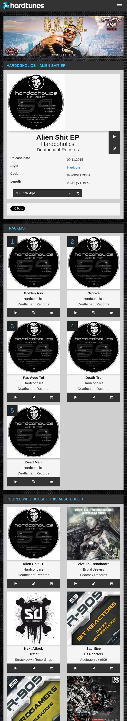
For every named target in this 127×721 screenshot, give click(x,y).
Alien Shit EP (33, 564)
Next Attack (33, 648)
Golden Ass (33, 293)
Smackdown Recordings (33, 659)
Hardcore (73, 167)
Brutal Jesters (93, 569)
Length (15, 181)
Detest (33, 654)
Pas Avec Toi (33, 377)
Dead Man (33, 462)
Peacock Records (93, 575)
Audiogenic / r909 (93, 659)
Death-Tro (94, 377)
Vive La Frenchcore (93, 564)
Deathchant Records (58, 149)
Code (14, 173)
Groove (93, 293)
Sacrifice (93, 648)
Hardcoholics (57, 144)
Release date (20, 158)
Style (14, 166)
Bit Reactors (93, 654)
